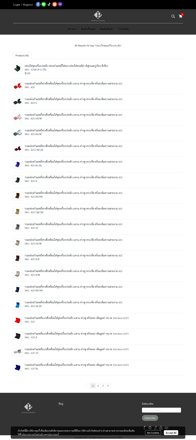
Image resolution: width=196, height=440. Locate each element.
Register (28, 4)
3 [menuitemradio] (103, 385)
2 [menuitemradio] (98, 385)
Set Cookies (153, 432)
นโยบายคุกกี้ (53, 434)
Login (16, 4)
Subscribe (150, 417)
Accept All (171, 432)
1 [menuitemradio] (93, 385)
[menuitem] (108, 385)
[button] (173, 16)
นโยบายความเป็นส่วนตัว (32, 434)
